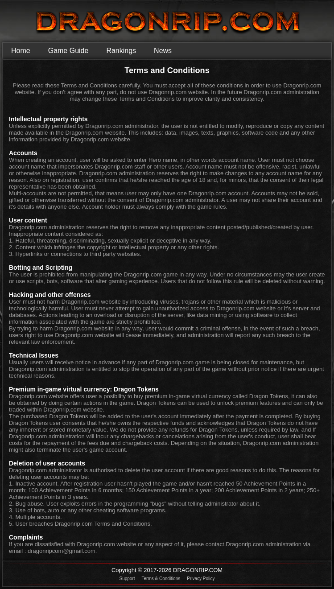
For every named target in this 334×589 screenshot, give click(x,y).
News (163, 50)
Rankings (121, 50)
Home (20, 50)
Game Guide (68, 50)
